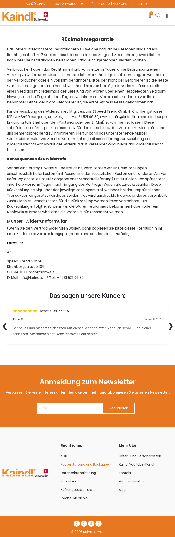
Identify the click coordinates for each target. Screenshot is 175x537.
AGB (64, 456)
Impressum (70, 481)
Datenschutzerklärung (78, 473)
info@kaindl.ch (126, 116)
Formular (15, 243)
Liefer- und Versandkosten (140, 456)
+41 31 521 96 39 (85, 116)
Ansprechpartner (132, 481)
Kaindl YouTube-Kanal (136, 464)
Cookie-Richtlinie (74, 498)
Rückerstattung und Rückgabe (85, 464)
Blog (122, 489)
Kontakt (125, 473)
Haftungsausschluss (77, 489)
